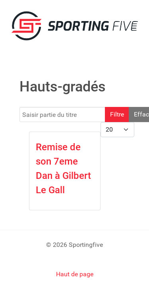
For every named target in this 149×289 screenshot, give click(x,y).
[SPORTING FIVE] (74, 25)
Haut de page (74, 274)
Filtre (117, 114)
